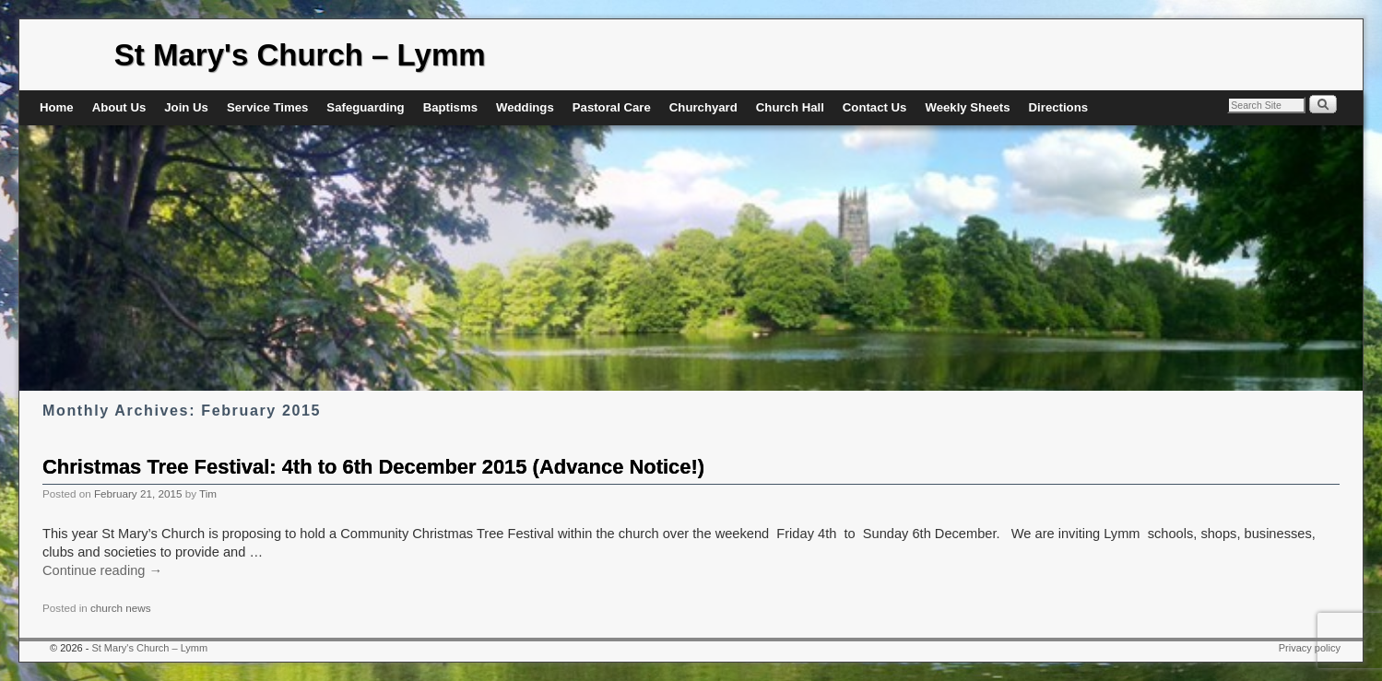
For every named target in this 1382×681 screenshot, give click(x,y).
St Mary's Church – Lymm (300, 55)
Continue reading (102, 570)
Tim (208, 493)
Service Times (267, 107)
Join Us (186, 107)
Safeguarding (365, 107)
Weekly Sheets (967, 107)
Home (57, 107)
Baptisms (450, 107)
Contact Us (875, 107)
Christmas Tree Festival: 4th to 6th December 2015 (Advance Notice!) (373, 466)
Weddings (525, 107)
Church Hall (790, 107)
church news (120, 608)
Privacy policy (1310, 647)
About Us (119, 107)
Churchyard (703, 107)
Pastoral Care (612, 107)
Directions (1059, 107)
